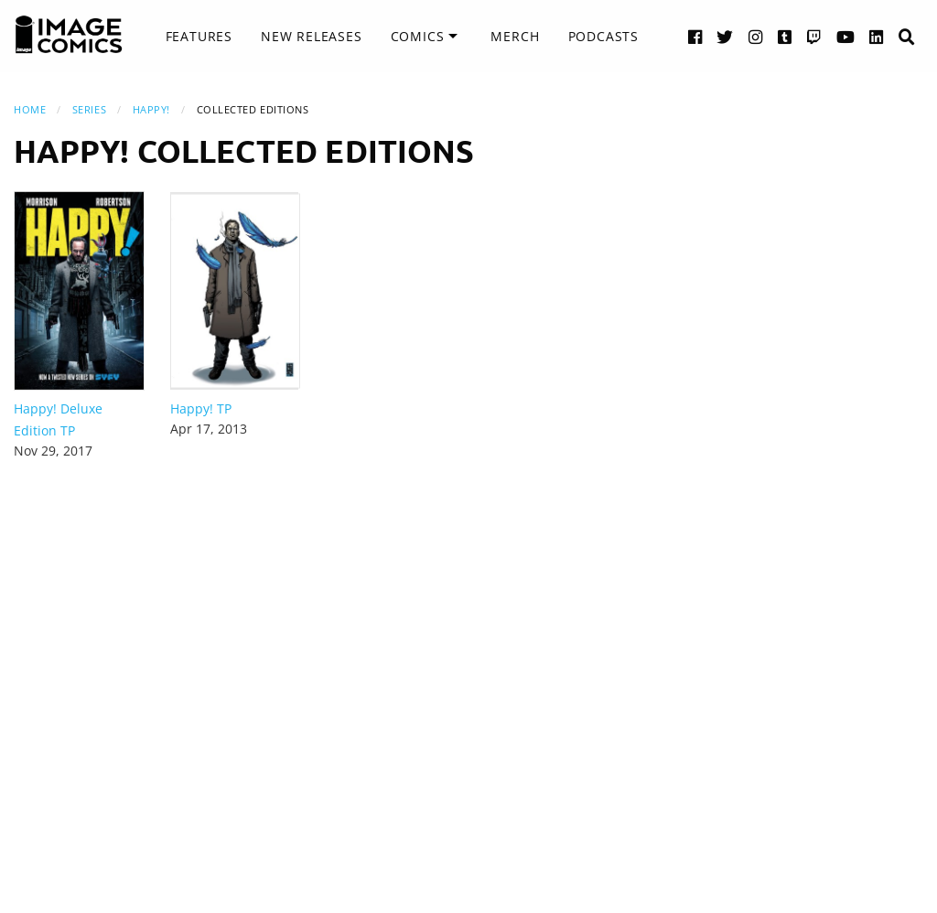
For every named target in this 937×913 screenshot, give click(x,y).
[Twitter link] (725, 36)
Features (199, 36)
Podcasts (603, 36)
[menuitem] (199, 37)
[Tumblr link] (785, 36)
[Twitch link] (814, 36)
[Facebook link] (695, 36)
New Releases (311, 36)
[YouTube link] (846, 36)
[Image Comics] (69, 35)
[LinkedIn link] (876, 36)
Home (30, 109)
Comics (418, 36)
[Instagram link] (756, 36)
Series (89, 109)
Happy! (151, 109)
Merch (514, 36)
